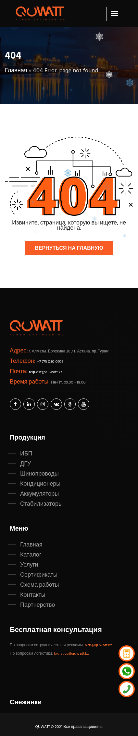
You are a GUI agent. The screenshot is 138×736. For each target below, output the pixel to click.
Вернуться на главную (69, 248)
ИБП (26, 453)
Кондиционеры (40, 484)
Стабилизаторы (41, 504)
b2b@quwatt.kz (99, 645)
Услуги (29, 564)
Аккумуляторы (39, 494)
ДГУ (25, 463)
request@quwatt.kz (45, 372)
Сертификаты (38, 575)
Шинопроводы (39, 473)
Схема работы (39, 585)
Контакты (32, 595)
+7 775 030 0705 (50, 362)
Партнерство (37, 605)
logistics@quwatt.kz (71, 653)
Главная (16, 70)
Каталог (30, 554)
